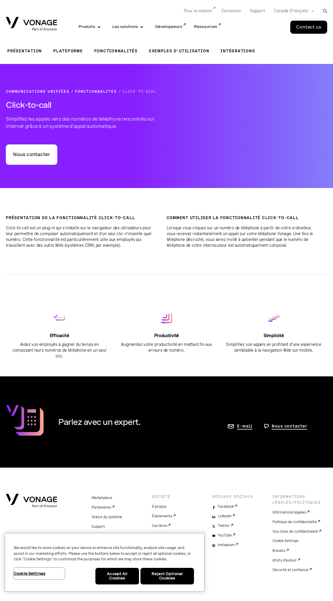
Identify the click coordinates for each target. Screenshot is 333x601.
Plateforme (68, 51)
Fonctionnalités (116, 51)
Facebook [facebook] (226, 507)
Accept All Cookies (117, 576)
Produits (87, 26)
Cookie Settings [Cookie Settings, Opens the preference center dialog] (29, 573)
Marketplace (102, 498)
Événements (162, 516)
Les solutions (125, 26)
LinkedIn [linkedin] (225, 516)
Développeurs (168, 26)
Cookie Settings (285, 541)
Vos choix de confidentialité (295, 532)
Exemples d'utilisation (179, 51)
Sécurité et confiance (290, 570)
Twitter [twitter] (224, 526)
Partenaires (101, 507)
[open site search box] (325, 11)
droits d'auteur (285, 560)
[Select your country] (292, 11)
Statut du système (107, 517)
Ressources (205, 26)
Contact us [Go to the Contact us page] (308, 27)
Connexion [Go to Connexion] (231, 10)
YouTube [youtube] (225, 535)
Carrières (159, 526)
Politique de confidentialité (295, 522)
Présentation (24, 51)
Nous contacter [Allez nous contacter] (289, 426)
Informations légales (289, 512)
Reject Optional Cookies (167, 576)
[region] (104, 562)
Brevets (279, 551)
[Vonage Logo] (31, 24)
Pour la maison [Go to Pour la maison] (198, 10)
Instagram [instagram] (226, 545)
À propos (159, 507)
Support (98, 527)
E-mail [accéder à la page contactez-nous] (244, 426)
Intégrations (237, 51)
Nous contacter (31, 154)
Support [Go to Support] (257, 10)
